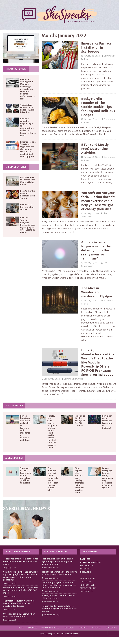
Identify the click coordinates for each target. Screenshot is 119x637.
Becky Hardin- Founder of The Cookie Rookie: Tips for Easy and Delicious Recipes (98, 107)
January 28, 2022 (92, 56)
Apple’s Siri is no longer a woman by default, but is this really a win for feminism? (96, 250)
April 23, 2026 (10, 568)
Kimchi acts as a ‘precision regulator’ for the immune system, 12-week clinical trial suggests (28, 149)
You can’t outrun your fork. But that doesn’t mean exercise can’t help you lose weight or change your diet (98, 201)
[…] (94, 88)
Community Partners (73, 379)
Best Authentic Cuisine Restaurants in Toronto (27, 194)
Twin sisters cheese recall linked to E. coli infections (27, 108)
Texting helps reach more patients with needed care (58, 596)
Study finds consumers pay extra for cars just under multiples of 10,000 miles (20, 590)
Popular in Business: (18, 551)
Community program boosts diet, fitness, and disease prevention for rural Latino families (59, 585)
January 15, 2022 (91, 263)
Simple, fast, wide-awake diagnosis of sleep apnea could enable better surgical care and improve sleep (52, 432)
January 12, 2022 (52, 379)
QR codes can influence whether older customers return (19, 615)
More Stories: (14, 457)
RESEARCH (85, 572)
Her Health (69, 628)
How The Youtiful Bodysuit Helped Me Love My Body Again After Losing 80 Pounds (27, 225)
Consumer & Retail (50, 628)
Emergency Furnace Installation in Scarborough (96, 47)
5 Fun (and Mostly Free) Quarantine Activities (95, 149)
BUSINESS (85, 559)
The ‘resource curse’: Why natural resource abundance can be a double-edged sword (19, 603)
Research (96, 628)
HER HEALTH (86, 565)
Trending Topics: (15, 69)
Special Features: (16, 166)
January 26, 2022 (92, 119)
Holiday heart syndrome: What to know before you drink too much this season (59, 609)
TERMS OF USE (87, 585)
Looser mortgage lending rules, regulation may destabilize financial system (107, 478)
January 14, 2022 (91, 300)
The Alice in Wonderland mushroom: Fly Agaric (98, 292)
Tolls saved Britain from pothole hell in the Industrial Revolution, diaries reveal (20, 561)
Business (32, 628)
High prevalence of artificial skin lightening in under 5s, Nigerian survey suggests (57, 561)
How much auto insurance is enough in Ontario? (107, 422)
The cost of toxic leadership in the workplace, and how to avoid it (25, 475)
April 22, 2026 (10, 610)
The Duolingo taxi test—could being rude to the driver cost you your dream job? (52, 479)
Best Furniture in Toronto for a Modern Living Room (27, 181)
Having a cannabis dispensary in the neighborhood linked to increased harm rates (28, 127)
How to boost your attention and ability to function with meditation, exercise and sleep (25, 428)
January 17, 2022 (91, 213)
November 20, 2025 (51, 568)
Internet (83, 628)
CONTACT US (86, 591)
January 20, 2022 (92, 157)
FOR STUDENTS (87, 578)
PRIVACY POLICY (88, 588)
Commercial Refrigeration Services (27, 206)
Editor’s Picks (14, 405)
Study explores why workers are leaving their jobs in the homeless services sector (79, 480)
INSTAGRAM (86, 581)
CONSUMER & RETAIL (91, 562)
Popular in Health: (55, 551)
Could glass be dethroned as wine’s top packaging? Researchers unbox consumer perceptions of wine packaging (20, 576)
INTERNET (85, 569)
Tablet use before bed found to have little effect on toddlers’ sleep (59, 573)
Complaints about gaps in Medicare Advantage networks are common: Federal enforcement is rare (27, 89)
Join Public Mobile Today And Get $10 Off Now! (80, 421)
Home (21, 628)
